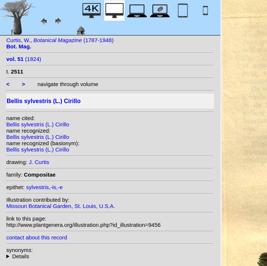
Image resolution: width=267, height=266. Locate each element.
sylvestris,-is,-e (44, 187)
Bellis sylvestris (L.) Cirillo (37, 124)
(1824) (23, 59)
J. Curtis (39, 162)
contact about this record (36, 237)
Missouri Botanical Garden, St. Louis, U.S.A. (60, 206)
